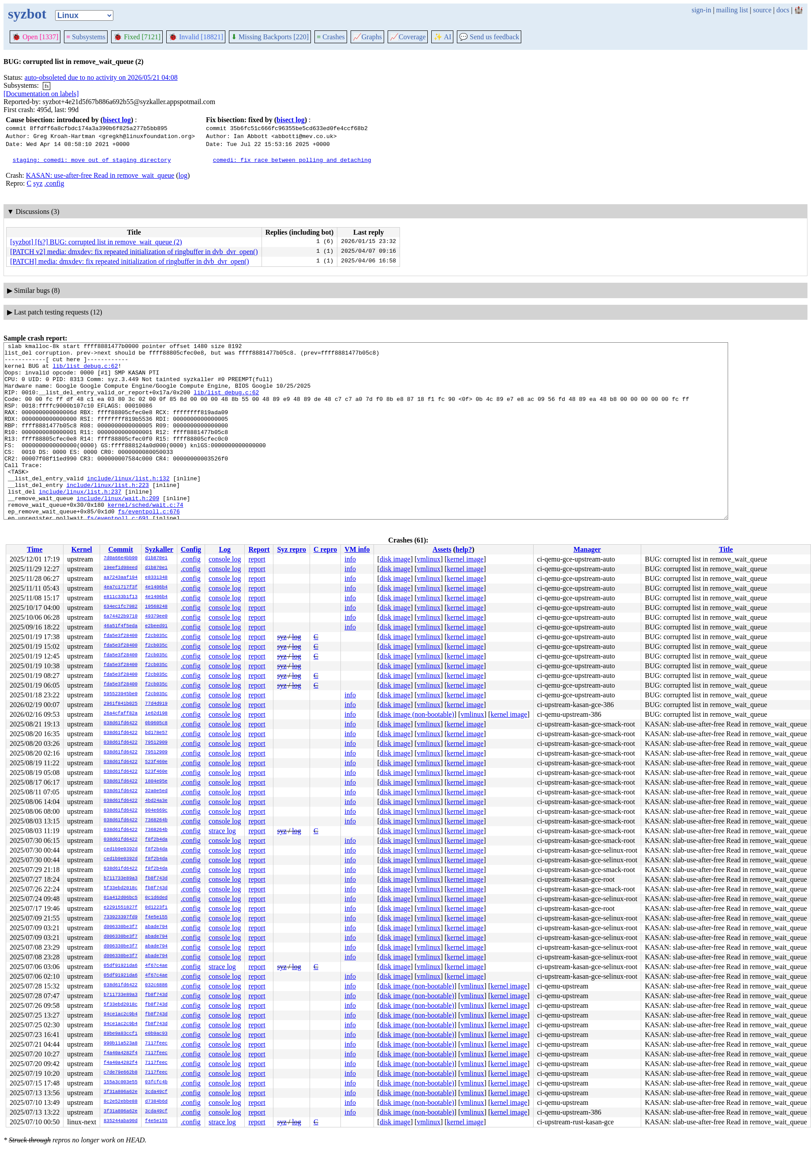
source (762, 10)
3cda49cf (156, 1092)
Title (726, 549)
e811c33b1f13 (121, 597)
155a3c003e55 (121, 1082)
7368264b (156, 820)
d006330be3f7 (121, 927)
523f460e (156, 762)
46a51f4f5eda (121, 626)
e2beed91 (156, 626)
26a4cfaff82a (121, 714)
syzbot (27, 14)
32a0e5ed (156, 791)
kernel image (465, 559)
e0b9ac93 (156, 1034)
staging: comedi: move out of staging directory (92, 160)
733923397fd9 (121, 917)
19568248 (156, 607)
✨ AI (442, 37)
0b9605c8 (156, 723)
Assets (442, 549)
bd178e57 (156, 733)
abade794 (156, 927)
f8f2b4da (156, 840)
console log (225, 559)
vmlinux (428, 559)
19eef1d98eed (121, 568)
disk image (395, 559)
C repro (325, 549)
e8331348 (156, 578)
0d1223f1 (156, 908)
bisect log (117, 120)
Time (34, 549)
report (256, 559)
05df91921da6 (121, 966)
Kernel (81, 549)
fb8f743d (156, 879)
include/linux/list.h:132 (128, 506)
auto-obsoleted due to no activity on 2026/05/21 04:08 (101, 77)
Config (191, 549)
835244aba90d (121, 1121)
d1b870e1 (156, 558)
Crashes (331, 37)
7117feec (156, 1043)
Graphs (367, 37)
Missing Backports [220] (270, 37)
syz (37, 183)
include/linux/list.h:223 (107, 514)
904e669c (156, 811)
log (183, 175)
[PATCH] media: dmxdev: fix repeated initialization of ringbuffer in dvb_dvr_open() (129, 261)
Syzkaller (159, 549)
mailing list (732, 10)
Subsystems (85, 37)
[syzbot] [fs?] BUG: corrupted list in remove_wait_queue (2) (96, 242)
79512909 (156, 743)
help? (464, 549)
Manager (587, 549)
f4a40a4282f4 (121, 1053)
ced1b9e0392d (121, 849)
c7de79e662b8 (121, 1073)
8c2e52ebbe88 (121, 1102)
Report (258, 549)
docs (782, 10)
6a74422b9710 (121, 617)
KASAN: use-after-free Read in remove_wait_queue (100, 175)
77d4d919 (156, 704)
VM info (357, 549)
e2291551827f (121, 908)
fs (47, 85)
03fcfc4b (156, 1082)
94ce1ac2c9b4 (121, 1014)
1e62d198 (156, 714)
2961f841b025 (121, 704)
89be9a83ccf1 (121, 1034)
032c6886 (156, 985)
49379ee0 (156, 617)
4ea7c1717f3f (121, 587)
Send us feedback (489, 37)
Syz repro (291, 549)
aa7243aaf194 (121, 578)
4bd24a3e (156, 801)
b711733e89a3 (121, 879)
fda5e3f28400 (121, 636)
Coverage (408, 37)
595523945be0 (121, 694)
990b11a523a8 (121, 1043)
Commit (120, 549)
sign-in (701, 10)
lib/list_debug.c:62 (85, 371)
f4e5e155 (156, 917)
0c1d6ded (156, 898)
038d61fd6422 (121, 723)
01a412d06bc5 (121, 898)
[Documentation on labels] (41, 93)
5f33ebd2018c (121, 888)
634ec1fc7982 (121, 607)
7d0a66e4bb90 (121, 558)
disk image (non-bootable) (417, 714)
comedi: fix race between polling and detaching (292, 160)
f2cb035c (156, 636)
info (350, 559)
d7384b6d (156, 1102)
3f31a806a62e (121, 1092)
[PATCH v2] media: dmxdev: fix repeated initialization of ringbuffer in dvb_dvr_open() (134, 251)
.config (54, 183)
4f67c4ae (156, 966)
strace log (222, 831)
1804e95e (156, 781)
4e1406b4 (156, 587)
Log (225, 549)
